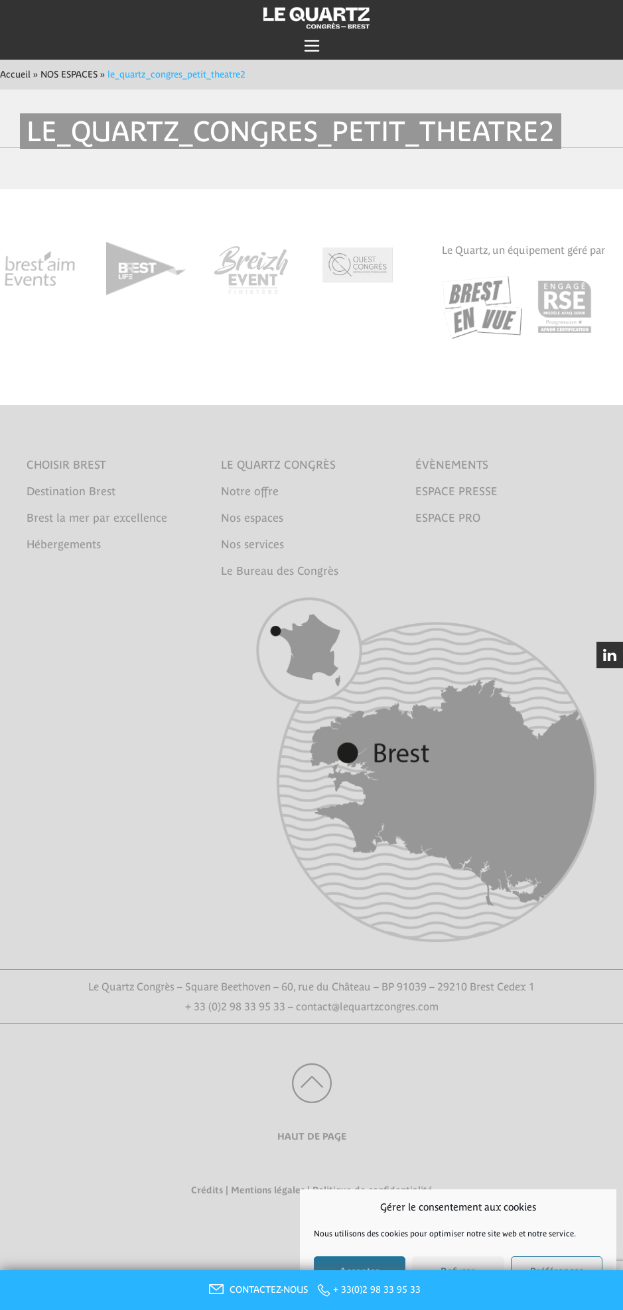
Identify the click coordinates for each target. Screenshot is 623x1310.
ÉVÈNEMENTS (451, 464)
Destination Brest (71, 491)
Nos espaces (252, 517)
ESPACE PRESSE (456, 491)
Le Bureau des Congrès (279, 570)
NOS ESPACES (69, 74)
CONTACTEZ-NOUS (257, 1289)
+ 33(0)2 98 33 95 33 (377, 1289)
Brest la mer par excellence (97, 517)
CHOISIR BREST (66, 464)
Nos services (252, 544)
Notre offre (250, 491)
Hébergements (64, 544)
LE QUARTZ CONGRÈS (278, 464)
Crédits (207, 1190)
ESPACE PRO (447, 517)
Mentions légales (268, 1190)
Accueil (15, 74)
